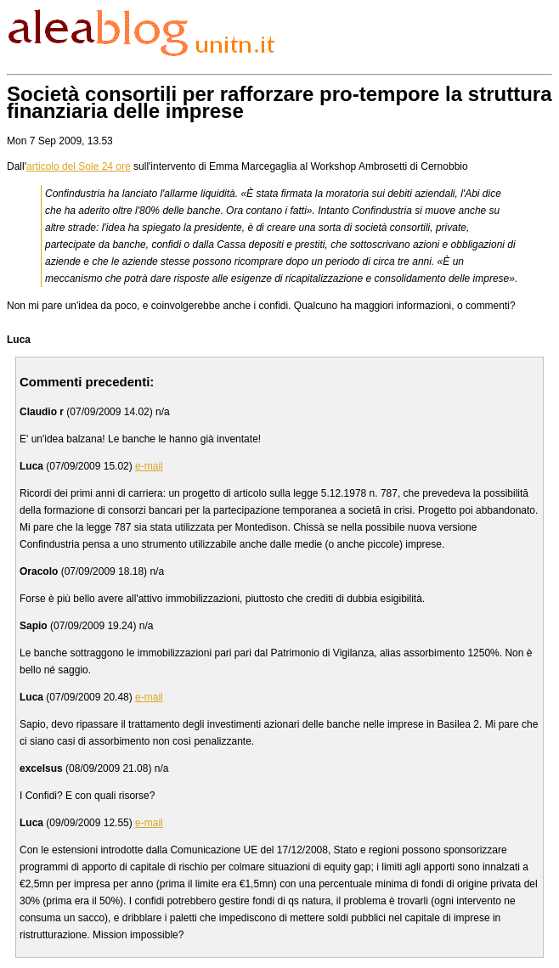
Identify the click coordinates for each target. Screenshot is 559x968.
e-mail (149, 466)
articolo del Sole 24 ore (78, 166)
